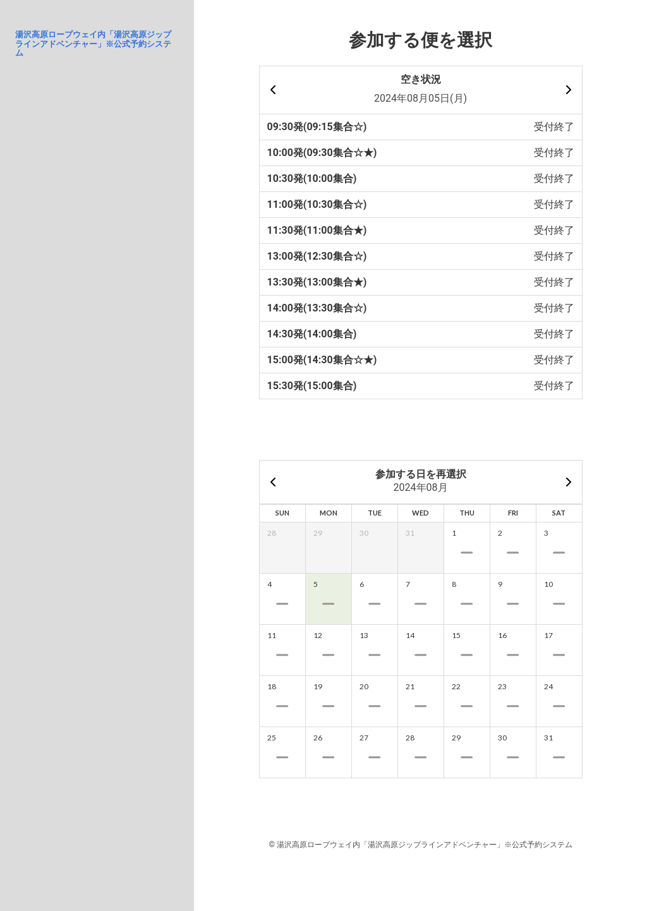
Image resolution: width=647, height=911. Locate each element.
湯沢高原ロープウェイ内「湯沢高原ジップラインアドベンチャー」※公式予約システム (93, 43)
